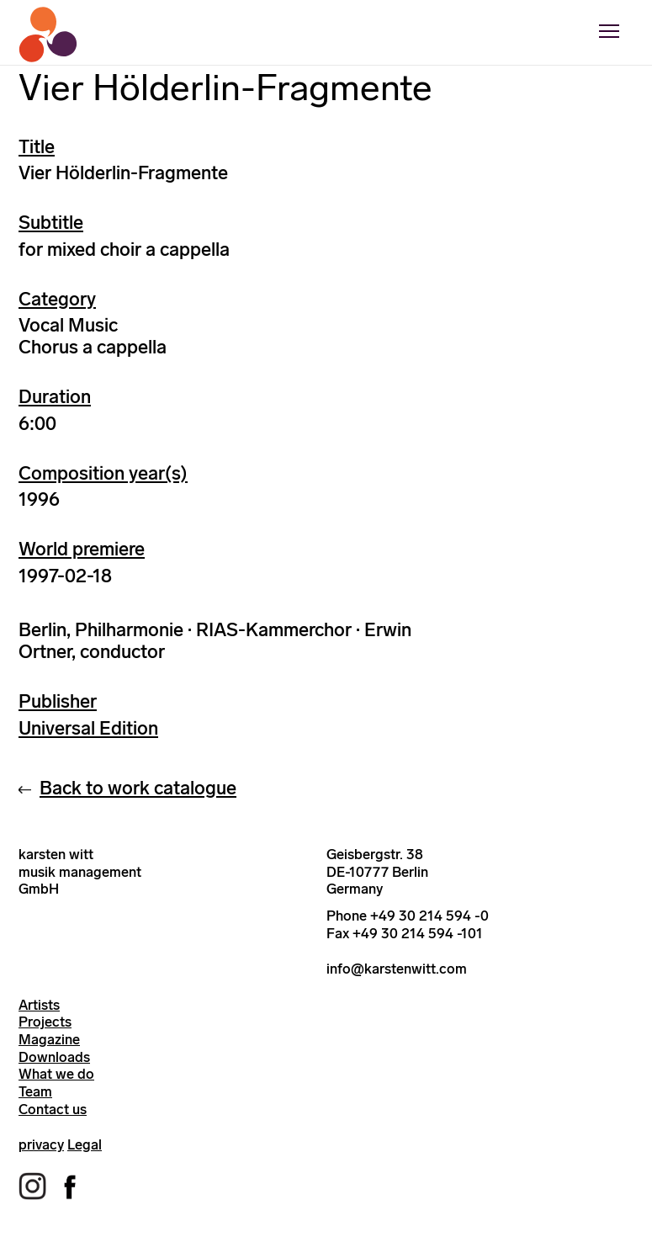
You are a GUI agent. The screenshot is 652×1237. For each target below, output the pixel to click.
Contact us (53, 1109)
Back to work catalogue (138, 788)
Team (35, 1091)
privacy (41, 1144)
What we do (56, 1073)
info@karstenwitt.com (396, 968)
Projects (45, 1021)
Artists (39, 1004)
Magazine (49, 1039)
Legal (84, 1144)
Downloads (54, 1057)
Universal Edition (88, 728)
